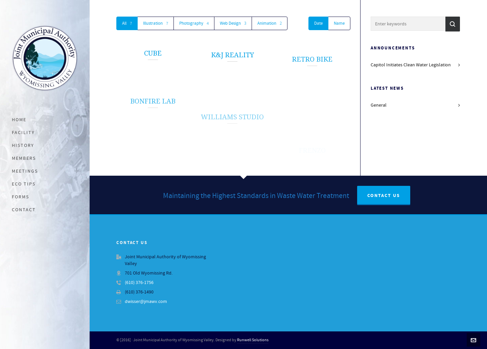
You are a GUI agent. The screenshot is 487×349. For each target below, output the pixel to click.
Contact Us (383, 195)
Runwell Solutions (253, 340)
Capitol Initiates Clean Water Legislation (411, 65)
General (379, 105)
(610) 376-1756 (139, 283)
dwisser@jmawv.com (146, 302)
